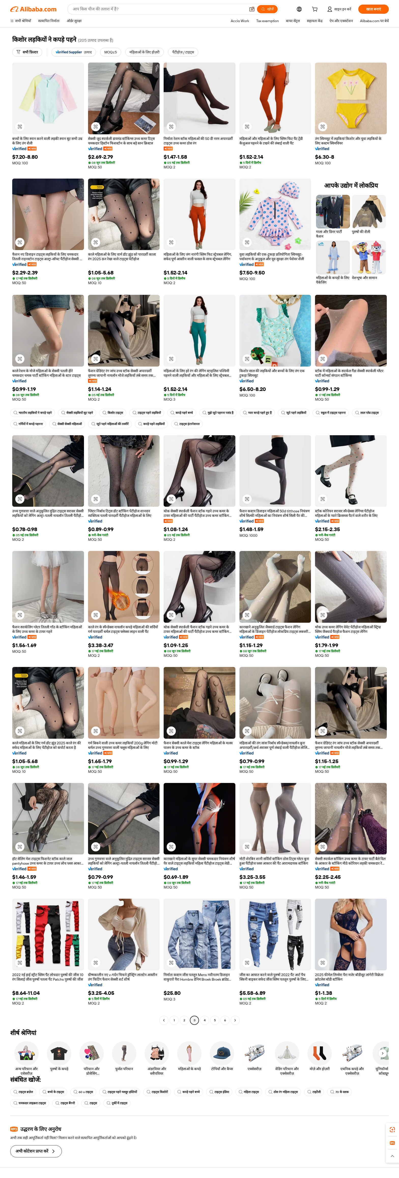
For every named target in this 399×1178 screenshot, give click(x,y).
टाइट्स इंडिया (219, 1092)
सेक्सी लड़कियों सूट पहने (77, 413)
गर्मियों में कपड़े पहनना (28, 424)
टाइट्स (90, 1103)
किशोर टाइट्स (113, 413)
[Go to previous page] (163, 1020)
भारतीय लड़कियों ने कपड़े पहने (32, 413)
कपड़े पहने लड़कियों (151, 424)
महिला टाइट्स (249, 1092)
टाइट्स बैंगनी (65, 1103)
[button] (252, 9)
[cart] (316, 10)
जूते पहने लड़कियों (293, 413)
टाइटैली (314, 1092)
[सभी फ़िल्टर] (27, 52)
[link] (392, 1129)
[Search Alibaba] (159, 9)
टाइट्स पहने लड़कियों (147, 413)
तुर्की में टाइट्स (117, 1103)
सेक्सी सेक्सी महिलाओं (67, 424)
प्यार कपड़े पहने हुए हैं (257, 413)
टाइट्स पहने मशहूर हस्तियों (120, 1092)
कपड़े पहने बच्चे (181, 413)
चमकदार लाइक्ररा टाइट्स (29, 1103)
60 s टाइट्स (83, 1092)
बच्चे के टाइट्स (53, 1092)
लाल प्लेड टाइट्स (367, 413)
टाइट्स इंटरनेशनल (187, 424)
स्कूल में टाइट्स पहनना (331, 413)
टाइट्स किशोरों (157, 1092)
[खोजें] (267, 9)
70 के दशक (339, 1092)
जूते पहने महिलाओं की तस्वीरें (110, 424)
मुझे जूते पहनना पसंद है (218, 413)
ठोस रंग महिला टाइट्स (283, 1092)
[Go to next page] (235, 1020)
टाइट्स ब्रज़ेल (23, 1092)
